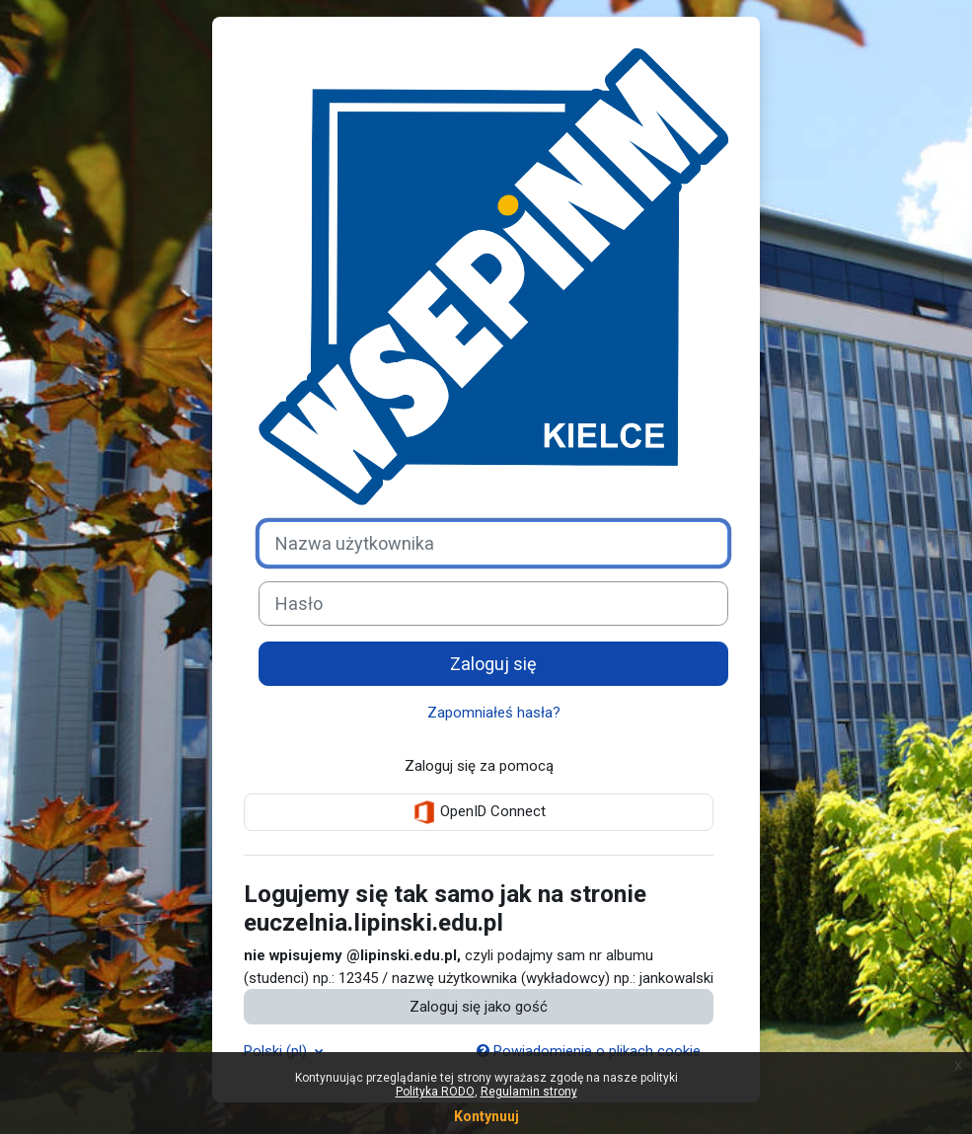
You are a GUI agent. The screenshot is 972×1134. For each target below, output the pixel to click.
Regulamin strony (529, 1091)
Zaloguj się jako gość (479, 1007)
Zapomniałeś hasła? (494, 712)
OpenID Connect (479, 812)
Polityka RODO (435, 1091)
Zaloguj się (493, 663)
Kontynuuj (486, 1116)
